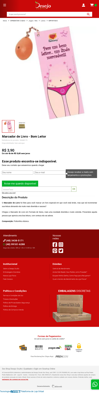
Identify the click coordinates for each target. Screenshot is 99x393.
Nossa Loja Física (9, 276)
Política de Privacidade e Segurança (16, 303)
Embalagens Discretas (11, 272)
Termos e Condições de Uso (13, 295)
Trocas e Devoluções (10, 299)
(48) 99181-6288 (14, 244)
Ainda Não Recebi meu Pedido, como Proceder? (70, 272)
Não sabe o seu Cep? (9, 193)
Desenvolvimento (49, 386)
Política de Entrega (10, 306)
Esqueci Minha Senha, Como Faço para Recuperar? (71, 276)
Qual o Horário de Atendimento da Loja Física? (69, 279)
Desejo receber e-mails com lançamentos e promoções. (80, 173)
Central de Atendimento (61, 269)
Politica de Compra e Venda (13, 310)
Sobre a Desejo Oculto (11, 269)
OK (73, 189)
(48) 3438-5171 (13, 240)
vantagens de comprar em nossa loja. (15, 379)
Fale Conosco (8, 279)
